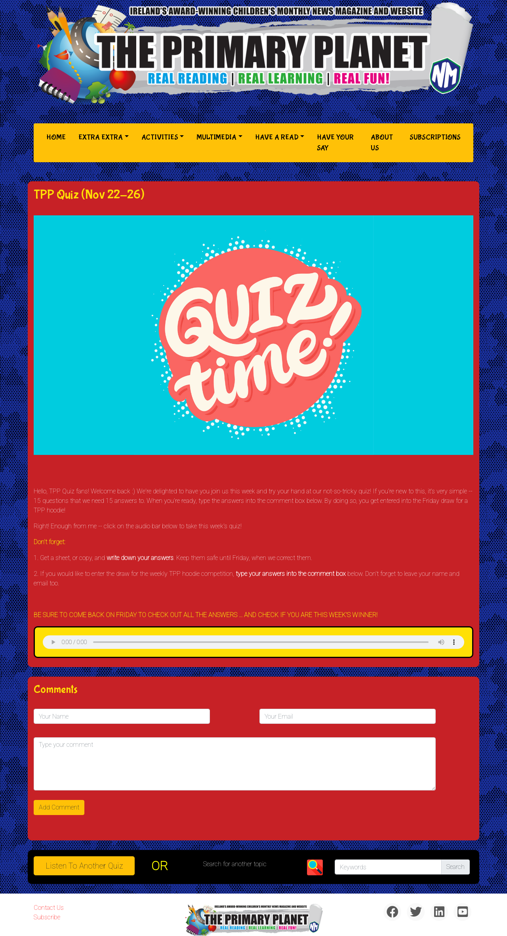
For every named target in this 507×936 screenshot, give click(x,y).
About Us (382, 142)
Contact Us (49, 907)
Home (57, 137)
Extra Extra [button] (100, 137)
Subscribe (47, 917)
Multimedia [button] (216, 137)
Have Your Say (335, 142)
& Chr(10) (253, 642)
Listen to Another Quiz (84, 866)
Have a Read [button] (277, 137)
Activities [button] (159, 137)
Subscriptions (435, 137)
